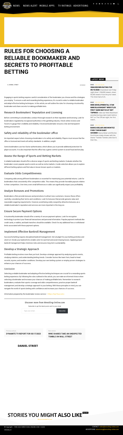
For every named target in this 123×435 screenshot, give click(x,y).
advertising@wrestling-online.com (107, 429)
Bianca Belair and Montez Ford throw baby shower (102, 130)
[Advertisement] (61, 30)
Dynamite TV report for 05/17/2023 (23, 334)
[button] (118, 4)
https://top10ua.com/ (56, 294)
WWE (92, 84)
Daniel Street (14, 84)
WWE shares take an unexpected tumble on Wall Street (65, 335)
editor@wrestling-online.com (109, 427)
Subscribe (62, 311)
